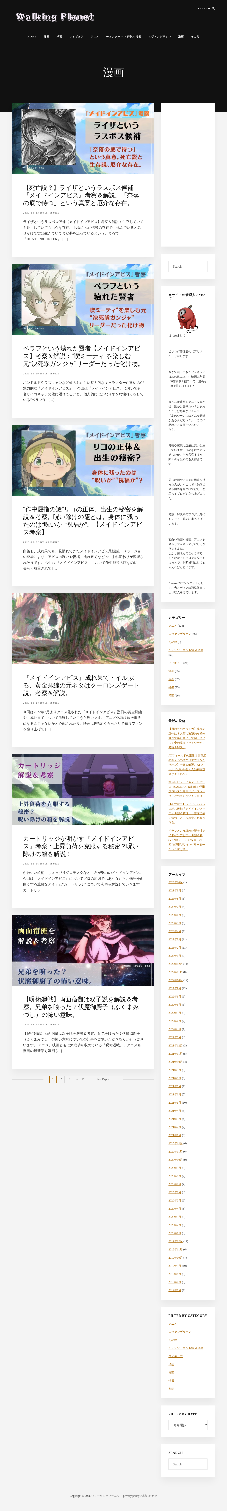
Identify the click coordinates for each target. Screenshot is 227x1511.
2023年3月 (174, 939)
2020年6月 (174, 1192)
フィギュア (175, 662)
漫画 (171, 679)
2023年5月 (174, 923)
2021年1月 (174, 1135)
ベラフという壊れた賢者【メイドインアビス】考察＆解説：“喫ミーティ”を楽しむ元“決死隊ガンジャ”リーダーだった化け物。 (83, 359)
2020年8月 (174, 1176)
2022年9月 (174, 988)
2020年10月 (175, 1159)
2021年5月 (174, 1102)
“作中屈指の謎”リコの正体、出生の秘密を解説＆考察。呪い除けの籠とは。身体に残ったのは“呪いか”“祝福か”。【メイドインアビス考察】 (82, 528)
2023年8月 (174, 898)
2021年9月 (174, 1069)
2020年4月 (174, 1208)
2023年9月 (174, 890)
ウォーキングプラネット (107, 1495)
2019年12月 (175, 1241)
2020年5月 (174, 1200)
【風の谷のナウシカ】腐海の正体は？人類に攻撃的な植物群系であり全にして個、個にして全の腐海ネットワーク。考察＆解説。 (186, 738)
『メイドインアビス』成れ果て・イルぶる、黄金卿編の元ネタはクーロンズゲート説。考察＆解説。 (83, 693)
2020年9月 (174, 1167)
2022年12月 (175, 963)
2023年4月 (174, 931)
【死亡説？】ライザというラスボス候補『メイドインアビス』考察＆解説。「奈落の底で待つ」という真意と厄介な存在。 (82, 195)
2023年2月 (174, 947)
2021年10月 (175, 1061)
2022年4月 (174, 1021)
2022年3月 (174, 1029)
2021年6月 (174, 1094)
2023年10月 (175, 882)
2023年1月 (174, 955)
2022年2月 (174, 1037)
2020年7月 (174, 1184)
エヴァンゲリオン (179, 633)
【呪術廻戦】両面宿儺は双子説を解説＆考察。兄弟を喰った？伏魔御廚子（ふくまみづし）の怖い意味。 (82, 1014)
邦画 (171, 695)
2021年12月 (175, 1045)
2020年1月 (174, 1233)
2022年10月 (175, 980)
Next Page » (102, 1088)
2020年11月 (175, 1151)
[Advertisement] (187, 175)
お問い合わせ (148, 1495)
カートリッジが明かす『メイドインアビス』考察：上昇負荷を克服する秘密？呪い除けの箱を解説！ (82, 853)
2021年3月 (174, 1118)
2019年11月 (175, 1249)
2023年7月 (174, 906)
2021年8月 (174, 1078)
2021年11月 (175, 1053)
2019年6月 (174, 1290)
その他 (172, 641)
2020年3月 (174, 1216)
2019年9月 (174, 1265)
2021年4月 (174, 1110)
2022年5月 (174, 1012)
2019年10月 (175, 1257)
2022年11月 (175, 972)
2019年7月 (174, 1282)
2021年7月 (174, 1086)
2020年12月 (175, 1143)
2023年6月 (174, 914)
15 (84, 1088)
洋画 (171, 671)
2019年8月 (174, 1273)
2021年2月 (174, 1127)
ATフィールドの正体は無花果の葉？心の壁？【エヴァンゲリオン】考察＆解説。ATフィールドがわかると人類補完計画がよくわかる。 (187, 764)
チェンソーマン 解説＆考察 (185, 650)
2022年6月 (174, 1004)
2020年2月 (174, 1225)
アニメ (172, 625)
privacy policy (131, 1495)
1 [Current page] (54, 1088)
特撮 (171, 687)
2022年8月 (174, 996)
